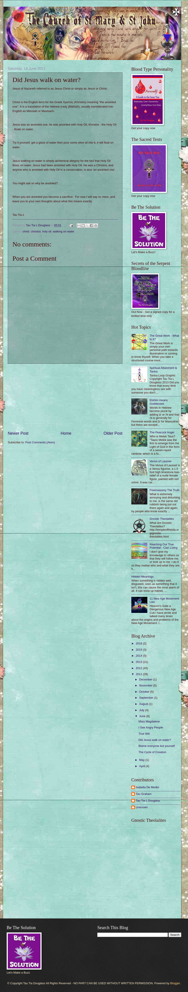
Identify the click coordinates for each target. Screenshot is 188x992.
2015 (139, 649)
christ (25, 231)
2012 (139, 668)
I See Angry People (150, 727)
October (144, 691)
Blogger (175, 983)
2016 (139, 643)
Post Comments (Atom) (40, 442)
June (142, 716)
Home (66, 433)
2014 (139, 655)
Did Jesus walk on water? (154, 740)
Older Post (113, 433)
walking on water (63, 231)
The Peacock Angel (162, 432)
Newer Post (18, 433)
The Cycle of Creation (152, 752)
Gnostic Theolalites (162, 518)
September (146, 697)
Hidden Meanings (142, 576)
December (146, 679)
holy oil (46, 231)
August (144, 704)
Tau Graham (144, 794)
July (142, 710)
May (142, 760)
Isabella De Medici (147, 787)
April (142, 766)
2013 (139, 662)
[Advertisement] (65, 397)
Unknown (142, 807)
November (146, 685)
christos (36, 231)
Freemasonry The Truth (164, 490)
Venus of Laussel (160, 461)
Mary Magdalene (149, 721)
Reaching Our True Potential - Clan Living (163, 546)
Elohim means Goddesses (159, 401)
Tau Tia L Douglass (148, 800)
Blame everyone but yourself (156, 746)
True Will (144, 733)
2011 (139, 674)
